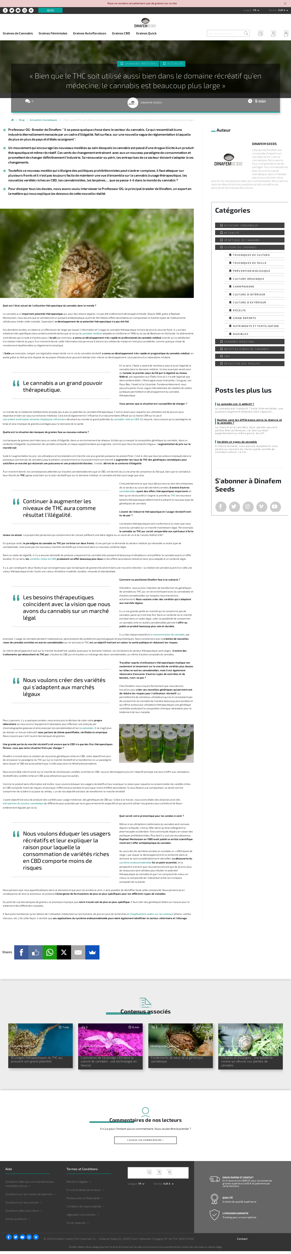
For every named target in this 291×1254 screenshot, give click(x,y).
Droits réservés (76, 1225)
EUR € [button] (282, 10)
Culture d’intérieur (249, 294)
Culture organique (248, 278)
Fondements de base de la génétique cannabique (173, 1060)
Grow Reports (244, 318)
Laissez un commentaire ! (145, 1142)
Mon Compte (271, 34)
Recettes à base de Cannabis (246, 349)
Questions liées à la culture (22, 1213)
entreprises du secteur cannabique (23, 803)
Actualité (175, 63)
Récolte (239, 310)
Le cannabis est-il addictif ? (235, 403)
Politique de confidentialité (83, 1201)
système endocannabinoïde (135, 862)
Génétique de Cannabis (242, 240)
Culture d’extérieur (249, 302)
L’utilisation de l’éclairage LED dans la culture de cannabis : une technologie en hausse (109, 1062)
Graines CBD (121, 33)
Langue (247, 10)
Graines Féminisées (53, 33)
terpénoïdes (86, 727)
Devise (273, 10)
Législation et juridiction (81, 1217)
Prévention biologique (251, 270)
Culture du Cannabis (240, 247)
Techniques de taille (250, 262)
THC (173, 495)
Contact (242, 1241)
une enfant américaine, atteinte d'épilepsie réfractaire (34, 419)
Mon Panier (284, 34)
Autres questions (16, 1221)
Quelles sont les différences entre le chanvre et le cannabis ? (249, 421)
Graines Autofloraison (89, 33)
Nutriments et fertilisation (256, 326)
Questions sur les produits (22, 1205)
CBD (227, 356)
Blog (50, 10)
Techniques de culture (251, 254)
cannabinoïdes (127, 491)
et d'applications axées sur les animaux (150, 913)
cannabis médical (92, 333)
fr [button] (255, 10)
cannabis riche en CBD (126, 419)
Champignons (243, 286)
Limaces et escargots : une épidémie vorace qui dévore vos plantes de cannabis (248, 1062)
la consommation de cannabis (167, 634)
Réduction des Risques (242, 363)
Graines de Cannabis (18, 33)
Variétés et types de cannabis (237, 441)
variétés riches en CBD (43, 558)
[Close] (285, 4)
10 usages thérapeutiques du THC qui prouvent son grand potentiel (39, 1060)
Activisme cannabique (241, 225)
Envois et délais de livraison (83, 1192)
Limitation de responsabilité (83, 1209)
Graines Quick (146, 33)
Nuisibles (240, 333)
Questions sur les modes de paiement (29, 1197)
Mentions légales (77, 1184)
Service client (258, 34)
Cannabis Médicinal (141, 63)
